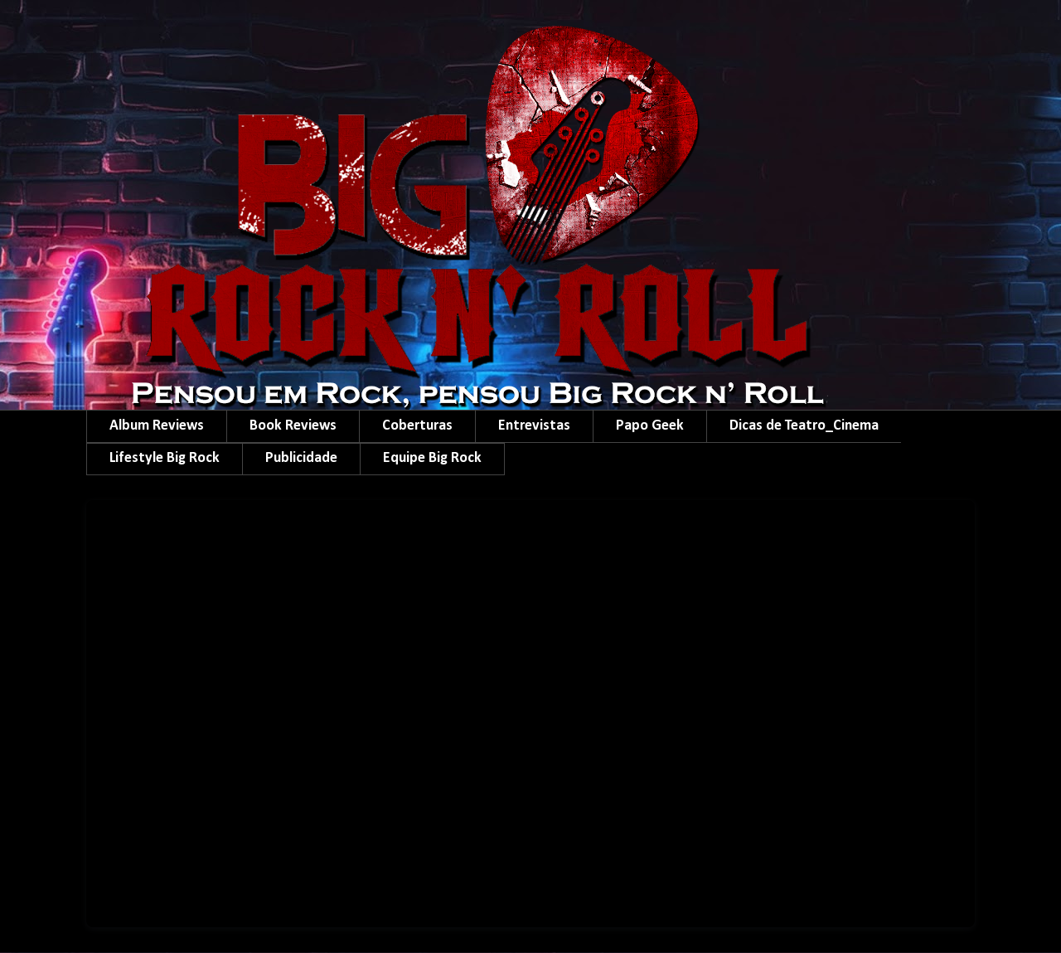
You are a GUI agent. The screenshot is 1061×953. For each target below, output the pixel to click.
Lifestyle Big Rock (164, 458)
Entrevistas (534, 426)
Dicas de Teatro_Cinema (804, 426)
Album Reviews (156, 426)
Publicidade (301, 458)
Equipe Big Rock (432, 458)
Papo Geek (650, 426)
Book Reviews (293, 426)
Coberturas (417, 426)
